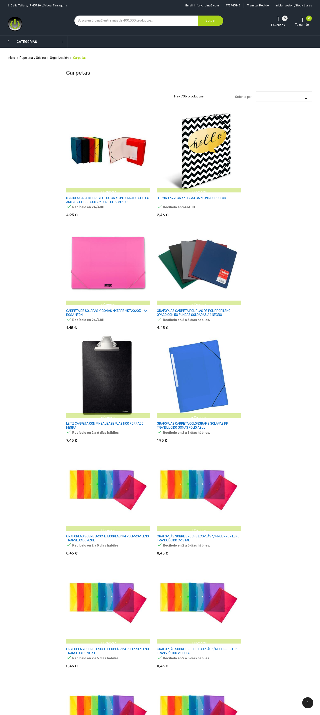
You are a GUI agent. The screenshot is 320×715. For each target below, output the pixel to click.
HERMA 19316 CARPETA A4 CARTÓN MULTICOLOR (125, 152)
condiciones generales (276, 645)
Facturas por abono (198, 660)
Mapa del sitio (152, 668)
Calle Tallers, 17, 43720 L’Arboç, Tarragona (38, 5)
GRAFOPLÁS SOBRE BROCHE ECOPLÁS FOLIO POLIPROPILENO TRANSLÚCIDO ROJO (125, 296)
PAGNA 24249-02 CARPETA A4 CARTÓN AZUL (250, 574)
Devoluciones (152, 652)
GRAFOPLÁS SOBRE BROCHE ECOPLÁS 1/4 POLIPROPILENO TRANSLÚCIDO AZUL (81, 226)
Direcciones (192, 668)
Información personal (199, 629)
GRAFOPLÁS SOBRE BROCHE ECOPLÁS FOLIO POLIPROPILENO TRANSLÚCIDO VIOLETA (210, 296)
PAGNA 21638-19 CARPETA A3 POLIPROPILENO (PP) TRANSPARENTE (80, 576)
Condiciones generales (158, 645)
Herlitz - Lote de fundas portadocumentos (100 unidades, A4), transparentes (125, 436)
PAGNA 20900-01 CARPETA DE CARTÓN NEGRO (165, 434)
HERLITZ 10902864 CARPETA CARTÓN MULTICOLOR (291, 294)
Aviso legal (150, 637)
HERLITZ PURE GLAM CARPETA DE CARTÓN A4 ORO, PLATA (294, 364)
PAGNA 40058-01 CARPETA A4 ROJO (290, 572)
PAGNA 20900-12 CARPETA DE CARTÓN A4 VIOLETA (252, 434)
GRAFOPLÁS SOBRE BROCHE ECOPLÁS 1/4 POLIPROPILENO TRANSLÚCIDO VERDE (166, 226)
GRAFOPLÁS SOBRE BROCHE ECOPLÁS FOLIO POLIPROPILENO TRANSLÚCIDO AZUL (294, 226)
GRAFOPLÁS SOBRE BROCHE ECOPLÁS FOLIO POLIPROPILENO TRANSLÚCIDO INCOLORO (83, 296)
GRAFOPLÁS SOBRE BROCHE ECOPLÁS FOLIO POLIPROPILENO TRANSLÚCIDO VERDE (167, 296)
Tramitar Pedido (258, 5)
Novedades (109, 629)
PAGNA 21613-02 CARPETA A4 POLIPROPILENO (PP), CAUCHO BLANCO (207, 506)
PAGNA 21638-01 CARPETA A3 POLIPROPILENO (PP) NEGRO (291, 506)
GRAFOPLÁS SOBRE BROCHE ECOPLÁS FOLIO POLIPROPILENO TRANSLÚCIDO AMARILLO (252, 226)
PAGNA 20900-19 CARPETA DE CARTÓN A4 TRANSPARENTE (294, 434)
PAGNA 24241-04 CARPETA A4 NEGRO (207, 572)
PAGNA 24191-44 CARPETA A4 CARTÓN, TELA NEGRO (166, 574)
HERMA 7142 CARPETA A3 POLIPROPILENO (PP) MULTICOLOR (251, 294)
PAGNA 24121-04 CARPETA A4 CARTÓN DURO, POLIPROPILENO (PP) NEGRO (124, 576)
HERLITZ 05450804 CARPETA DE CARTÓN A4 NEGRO (84, 434)
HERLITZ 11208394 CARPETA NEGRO (80, 362)
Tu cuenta (193, 620)
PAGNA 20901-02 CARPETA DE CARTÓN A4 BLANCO (126, 504)
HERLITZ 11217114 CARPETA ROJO (121, 362)
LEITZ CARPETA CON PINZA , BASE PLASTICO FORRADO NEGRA (251, 154)
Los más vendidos (113, 637)
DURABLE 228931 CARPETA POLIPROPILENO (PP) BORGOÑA (207, 366)
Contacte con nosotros (159, 660)
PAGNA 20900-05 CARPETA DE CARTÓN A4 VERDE (210, 434)
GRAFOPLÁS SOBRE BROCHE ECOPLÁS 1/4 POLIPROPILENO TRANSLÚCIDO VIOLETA (209, 226)
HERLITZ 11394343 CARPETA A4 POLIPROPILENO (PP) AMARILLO (165, 366)
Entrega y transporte (157, 629)
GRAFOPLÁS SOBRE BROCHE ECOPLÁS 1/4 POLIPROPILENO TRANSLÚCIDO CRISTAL (124, 226)
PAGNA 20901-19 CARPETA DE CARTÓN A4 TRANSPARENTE (168, 504)
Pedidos (189, 652)
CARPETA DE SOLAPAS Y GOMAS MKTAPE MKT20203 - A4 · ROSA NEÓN (167, 156)
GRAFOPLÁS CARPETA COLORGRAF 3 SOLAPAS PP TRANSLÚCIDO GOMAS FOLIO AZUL (294, 156)
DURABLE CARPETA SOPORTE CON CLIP (248, 362)
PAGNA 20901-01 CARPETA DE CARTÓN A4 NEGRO (84, 504)
